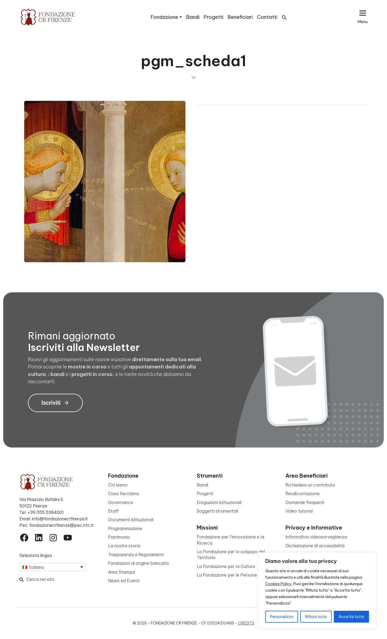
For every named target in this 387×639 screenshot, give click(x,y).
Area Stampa (121, 572)
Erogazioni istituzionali (219, 502)
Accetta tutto (351, 616)
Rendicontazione (302, 493)
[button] (284, 17)
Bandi (192, 17)
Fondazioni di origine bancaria (138, 563)
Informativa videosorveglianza (316, 536)
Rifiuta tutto (316, 616)
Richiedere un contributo (310, 485)
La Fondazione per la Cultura (226, 566)
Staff (113, 511)
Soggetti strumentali (217, 511)
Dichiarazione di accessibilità (315, 545)
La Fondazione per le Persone (227, 575)
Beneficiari (240, 17)
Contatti (267, 17)
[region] (317, 590)
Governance (120, 502)
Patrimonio (119, 537)
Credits (246, 623)
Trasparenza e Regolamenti (136, 554)
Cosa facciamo (123, 493)
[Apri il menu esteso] (363, 17)
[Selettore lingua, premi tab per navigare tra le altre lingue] (52, 567)
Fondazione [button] (164, 17)
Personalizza (281, 616)
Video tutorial (299, 511)
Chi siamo (118, 485)
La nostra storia (124, 545)
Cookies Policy (278, 583)
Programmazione (125, 528)
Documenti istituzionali (130, 519)
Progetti (213, 17)
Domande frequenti (304, 502)
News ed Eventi (123, 580)
